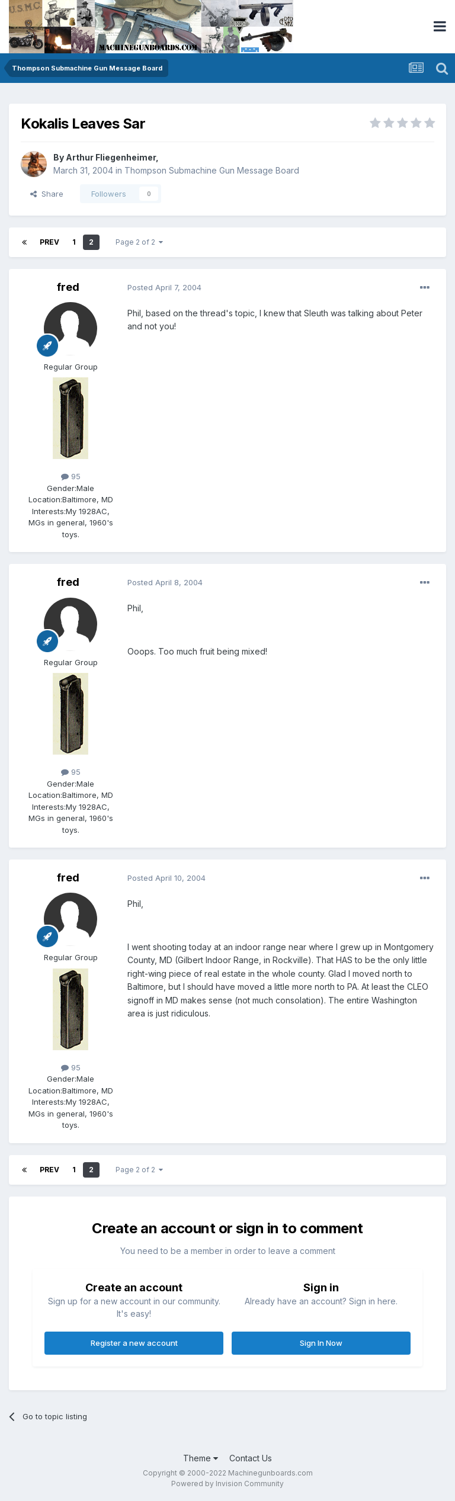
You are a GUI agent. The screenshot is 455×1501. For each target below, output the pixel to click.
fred (68, 287)
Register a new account (134, 1343)
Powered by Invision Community (227, 1483)
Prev (49, 242)
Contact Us (250, 1458)
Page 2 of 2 (139, 242)
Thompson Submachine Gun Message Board (211, 170)
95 (71, 476)
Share (46, 193)
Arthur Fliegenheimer (111, 157)
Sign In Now (321, 1343)
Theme (200, 1458)
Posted (164, 287)
